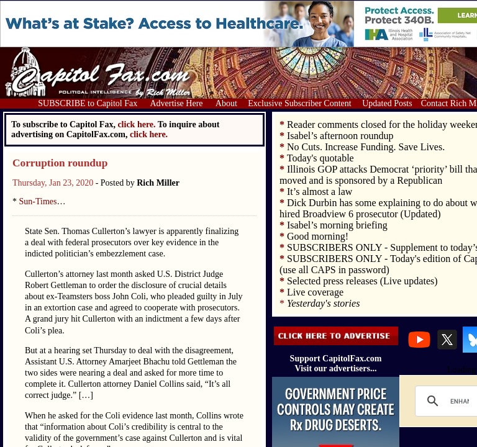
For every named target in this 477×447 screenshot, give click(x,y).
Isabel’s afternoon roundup (340, 135)
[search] (459, 401)
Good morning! (317, 236)
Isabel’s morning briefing (337, 225)
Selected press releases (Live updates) (362, 281)
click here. (149, 134)
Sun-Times (38, 201)
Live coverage (315, 292)
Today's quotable (320, 158)
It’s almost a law (319, 191)
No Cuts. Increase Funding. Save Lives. (366, 147)
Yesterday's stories (323, 303)
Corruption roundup (59, 163)
